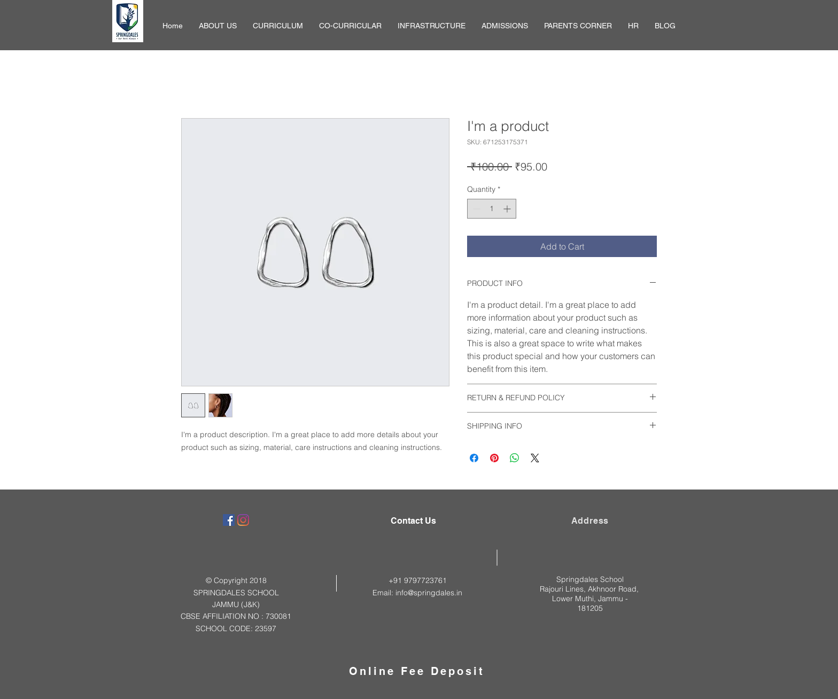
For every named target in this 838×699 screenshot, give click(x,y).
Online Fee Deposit (417, 671)
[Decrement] (475, 208)
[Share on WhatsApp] (514, 458)
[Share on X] (535, 458)
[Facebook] (229, 520)
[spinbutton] (491, 208)
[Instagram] (243, 520)
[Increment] (508, 208)
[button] (218, 26)
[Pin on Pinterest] (494, 458)
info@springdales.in (428, 592)
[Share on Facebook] (474, 458)
